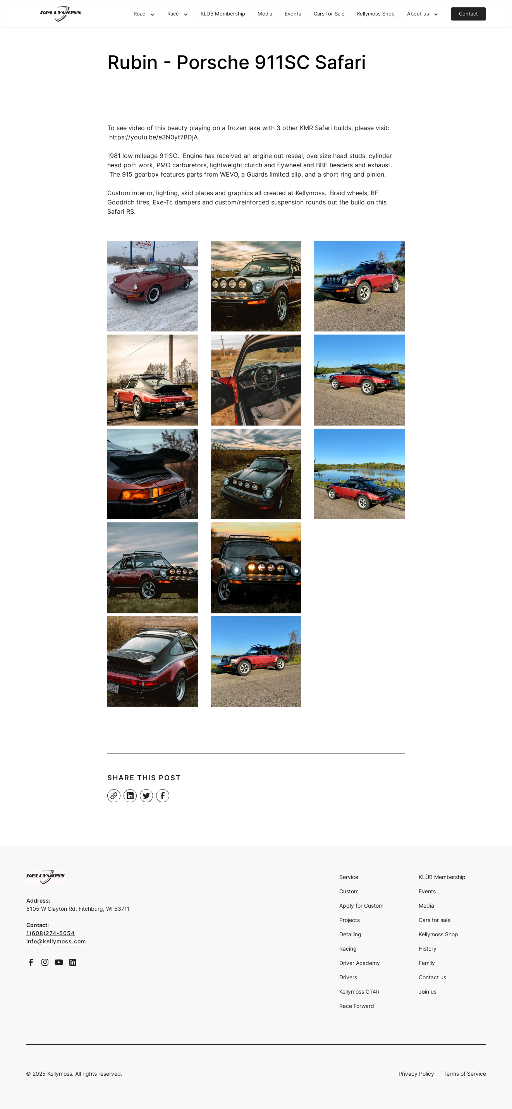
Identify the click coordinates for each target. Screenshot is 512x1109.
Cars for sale (434, 920)
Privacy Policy (416, 1073)
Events (293, 14)
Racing (348, 948)
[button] (144, 14)
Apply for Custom (361, 905)
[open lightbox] (152, 286)
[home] (61, 14)
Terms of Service (464, 1073)
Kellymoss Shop (376, 14)
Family (427, 963)
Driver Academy (359, 963)
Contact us (432, 977)
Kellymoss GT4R (359, 991)
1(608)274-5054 (50, 933)
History (427, 948)
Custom (349, 891)
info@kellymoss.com (56, 941)
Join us (427, 991)
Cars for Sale (329, 14)
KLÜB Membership (223, 14)
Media (265, 14)
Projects (349, 920)
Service (348, 877)
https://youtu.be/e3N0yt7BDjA (153, 137)
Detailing (350, 934)
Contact (468, 14)
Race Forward (356, 1006)
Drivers (348, 977)
